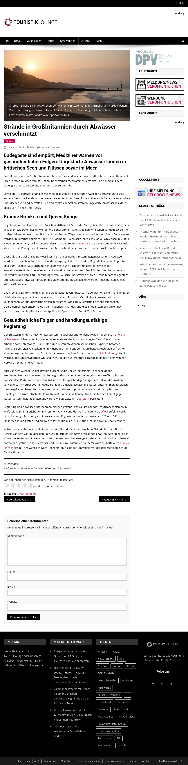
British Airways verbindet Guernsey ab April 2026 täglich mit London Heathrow (161, 269)
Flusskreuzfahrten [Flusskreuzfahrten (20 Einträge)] (109, 695)
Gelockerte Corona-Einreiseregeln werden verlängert (21, 499)
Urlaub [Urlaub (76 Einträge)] (122, 745)
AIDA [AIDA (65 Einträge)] (116, 651)
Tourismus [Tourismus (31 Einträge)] (104, 738)
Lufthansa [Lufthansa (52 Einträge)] (123, 702)
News (17, 40)
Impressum (24, 761)
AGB (36, 761)
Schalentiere (107, 353)
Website (12, 601)
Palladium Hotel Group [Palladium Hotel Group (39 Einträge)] (112, 724)
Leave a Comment (51, 147)
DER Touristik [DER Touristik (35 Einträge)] (106, 673)
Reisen (9, 141)
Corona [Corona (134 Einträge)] (117, 666)
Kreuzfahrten (67, 40)
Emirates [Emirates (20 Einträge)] (127, 680)
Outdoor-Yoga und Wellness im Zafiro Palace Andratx (159, 283)
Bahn (99, 40)
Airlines (85, 40)
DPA (32, 147)
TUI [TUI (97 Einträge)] (119, 738)
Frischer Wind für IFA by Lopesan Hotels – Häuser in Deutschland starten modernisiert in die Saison (161, 236)
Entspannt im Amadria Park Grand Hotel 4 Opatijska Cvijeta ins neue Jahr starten (161, 220)
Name (11, 571)
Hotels (50, 40)
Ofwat (104, 411)
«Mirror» (83, 243)
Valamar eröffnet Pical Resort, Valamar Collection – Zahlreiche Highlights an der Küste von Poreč (160, 252)
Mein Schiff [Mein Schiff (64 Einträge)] (121, 709)
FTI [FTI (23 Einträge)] (127, 695)
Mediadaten (67, 761)
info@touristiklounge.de (29, 665)
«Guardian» (82, 398)
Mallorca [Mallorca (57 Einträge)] (103, 709)
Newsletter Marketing (89, 761)
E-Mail (11, 586)
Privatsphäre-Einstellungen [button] (139, 761)
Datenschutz (50, 761)
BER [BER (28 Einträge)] (121, 659)
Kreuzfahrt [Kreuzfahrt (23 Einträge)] (104, 702)
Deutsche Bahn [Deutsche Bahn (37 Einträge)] (107, 680)
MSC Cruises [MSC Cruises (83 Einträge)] (105, 716)
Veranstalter (34, 40)
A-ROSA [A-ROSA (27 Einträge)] (102, 651)
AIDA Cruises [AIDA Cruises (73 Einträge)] (106, 659)
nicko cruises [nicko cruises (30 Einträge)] (127, 716)
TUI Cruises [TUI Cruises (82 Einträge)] (105, 745)
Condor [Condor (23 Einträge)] (102, 666)
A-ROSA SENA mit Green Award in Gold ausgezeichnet (116, 499)
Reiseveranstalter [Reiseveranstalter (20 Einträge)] (108, 731)
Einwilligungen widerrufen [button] (171, 761)
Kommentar (15, 535)
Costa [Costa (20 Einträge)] (130, 666)
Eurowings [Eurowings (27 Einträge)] (104, 688)
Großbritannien (26, 494)
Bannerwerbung (113, 761)
